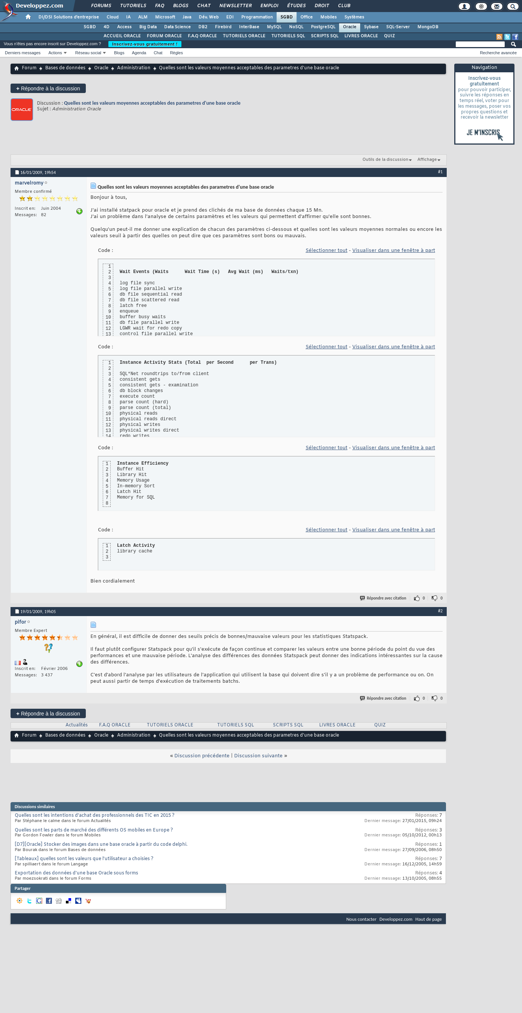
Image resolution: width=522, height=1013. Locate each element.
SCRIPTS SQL (324, 36)
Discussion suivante (258, 756)
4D (106, 27)
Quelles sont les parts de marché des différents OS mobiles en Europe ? (94, 830)
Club (343, 6)
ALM (143, 17)
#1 (440, 171)
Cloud (113, 17)
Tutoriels (132, 6)
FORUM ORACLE (164, 36)
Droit (321, 6)
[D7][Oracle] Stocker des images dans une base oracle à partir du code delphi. (101, 845)
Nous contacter (361, 919)
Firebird (223, 27)
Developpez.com (395, 919)
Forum (29, 68)
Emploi (269, 6)
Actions (55, 52)
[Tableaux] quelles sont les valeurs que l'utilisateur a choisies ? (84, 859)
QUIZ (389, 36)
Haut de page (428, 919)
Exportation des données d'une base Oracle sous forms (76, 873)
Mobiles (328, 17)
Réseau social (88, 52)
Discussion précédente (202, 756)
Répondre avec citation (383, 598)
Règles (176, 52)
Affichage (427, 159)
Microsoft (165, 17)
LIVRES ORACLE (361, 36)
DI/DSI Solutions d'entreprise (68, 17)
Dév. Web (209, 17)
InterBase (249, 27)
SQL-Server (398, 27)
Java (187, 17)
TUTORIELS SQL (288, 36)
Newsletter (235, 6)
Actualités (76, 725)
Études (296, 6)
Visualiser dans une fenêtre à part (393, 250)
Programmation (257, 17)
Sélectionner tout (326, 250)
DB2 (202, 27)
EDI (230, 17)
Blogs (180, 6)
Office (306, 17)
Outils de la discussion (385, 159)
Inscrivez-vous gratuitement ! (145, 44)
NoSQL (296, 27)
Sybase (371, 27)
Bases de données (65, 68)
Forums (100, 6)
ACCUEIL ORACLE (122, 36)
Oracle (349, 27)
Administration (134, 68)
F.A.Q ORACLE (202, 36)
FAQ (159, 6)
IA (128, 17)
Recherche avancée (498, 52)
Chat (203, 6)
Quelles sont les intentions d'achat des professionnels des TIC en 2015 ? (95, 816)
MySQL (274, 27)
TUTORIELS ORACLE (244, 36)
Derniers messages (23, 52)
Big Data (148, 27)
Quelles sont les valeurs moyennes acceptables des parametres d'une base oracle (152, 103)
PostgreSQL (323, 27)
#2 (440, 610)
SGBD (286, 17)
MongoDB (427, 27)
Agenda (139, 52)
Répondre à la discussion (48, 88)
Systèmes (354, 17)
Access (124, 27)
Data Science (177, 27)
